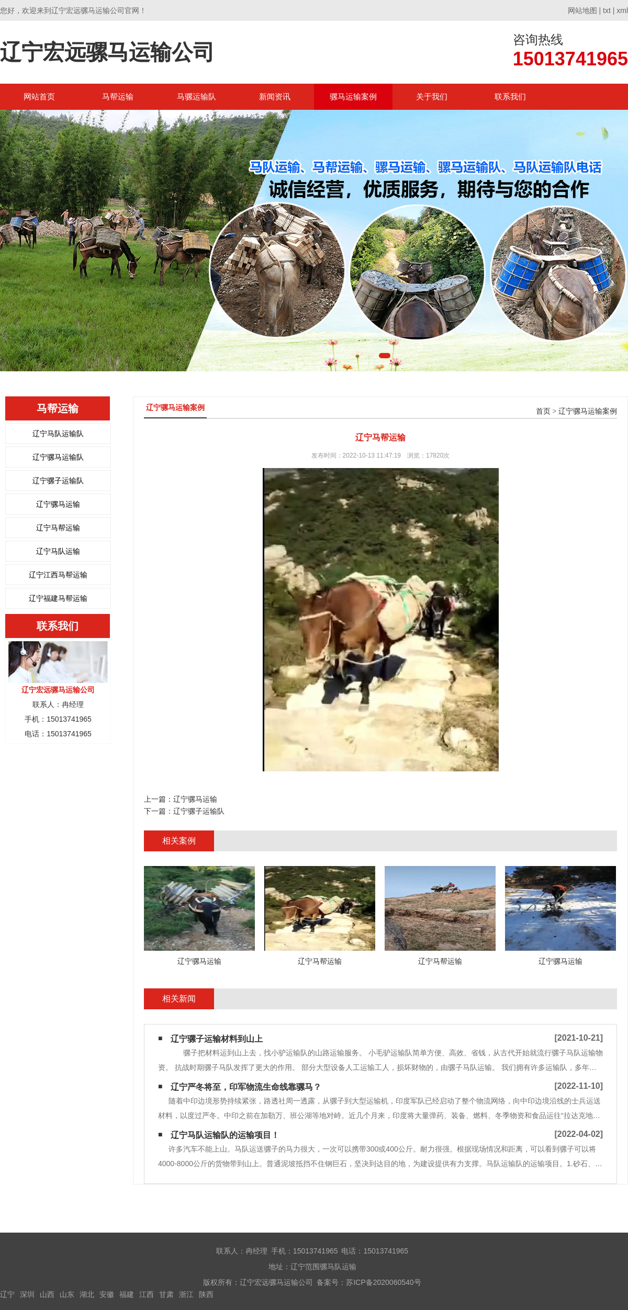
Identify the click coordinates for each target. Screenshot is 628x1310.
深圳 (27, 1294)
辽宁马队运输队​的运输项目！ (225, 1135)
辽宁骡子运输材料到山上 (217, 1038)
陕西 (206, 1294)
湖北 (87, 1294)
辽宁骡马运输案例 (587, 411)
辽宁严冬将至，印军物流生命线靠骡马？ (246, 1087)
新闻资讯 (274, 96)
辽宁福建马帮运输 (58, 598)
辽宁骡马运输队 (58, 457)
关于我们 (431, 96)
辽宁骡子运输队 (58, 480)
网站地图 (582, 10)
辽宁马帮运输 (58, 527)
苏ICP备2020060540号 (383, 1282)
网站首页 (39, 96)
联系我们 (510, 96)
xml (622, 10)
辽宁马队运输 (58, 551)
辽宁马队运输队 (58, 433)
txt (607, 10)
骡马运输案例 (353, 96)
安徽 (106, 1294)
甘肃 (166, 1294)
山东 (67, 1294)
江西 (146, 1294)
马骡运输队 (196, 96)
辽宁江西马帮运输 (58, 575)
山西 (47, 1294)
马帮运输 (117, 96)
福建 (126, 1294)
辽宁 (7, 1294)
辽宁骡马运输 (58, 504)
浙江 (186, 1294)
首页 (543, 411)
